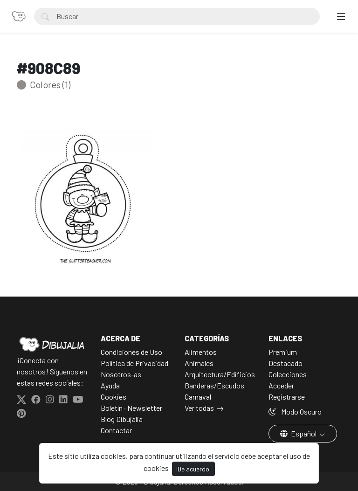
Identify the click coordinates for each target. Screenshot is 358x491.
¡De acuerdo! (193, 469)
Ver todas (199, 407)
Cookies (113, 396)
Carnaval (198, 396)
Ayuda (110, 385)
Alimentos (201, 351)
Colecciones (287, 374)
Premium (282, 351)
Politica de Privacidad (134, 363)
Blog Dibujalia (122, 419)
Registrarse (286, 396)
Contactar (116, 430)
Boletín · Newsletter (131, 407)
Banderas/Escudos (214, 385)
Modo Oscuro (295, 411)
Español (299, 433)
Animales (199, 363)
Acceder (281, 385)
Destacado (285, 363)
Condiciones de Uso (131, 351)
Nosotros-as (121, 374)
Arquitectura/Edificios (220, 374)
